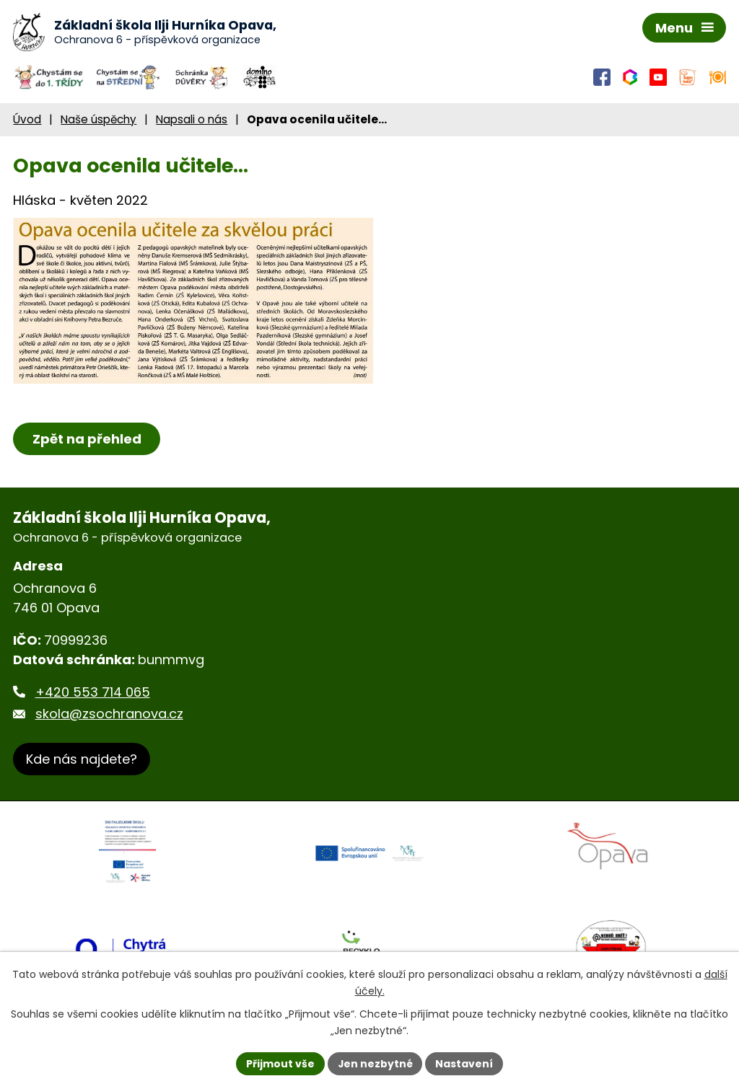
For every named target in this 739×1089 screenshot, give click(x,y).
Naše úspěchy (98, 120)
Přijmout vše (279, 1063)
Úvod (27, 120)
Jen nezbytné (375, 1063)
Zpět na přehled (86, 440)
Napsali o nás (191, 120)
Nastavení (465, 1063)
